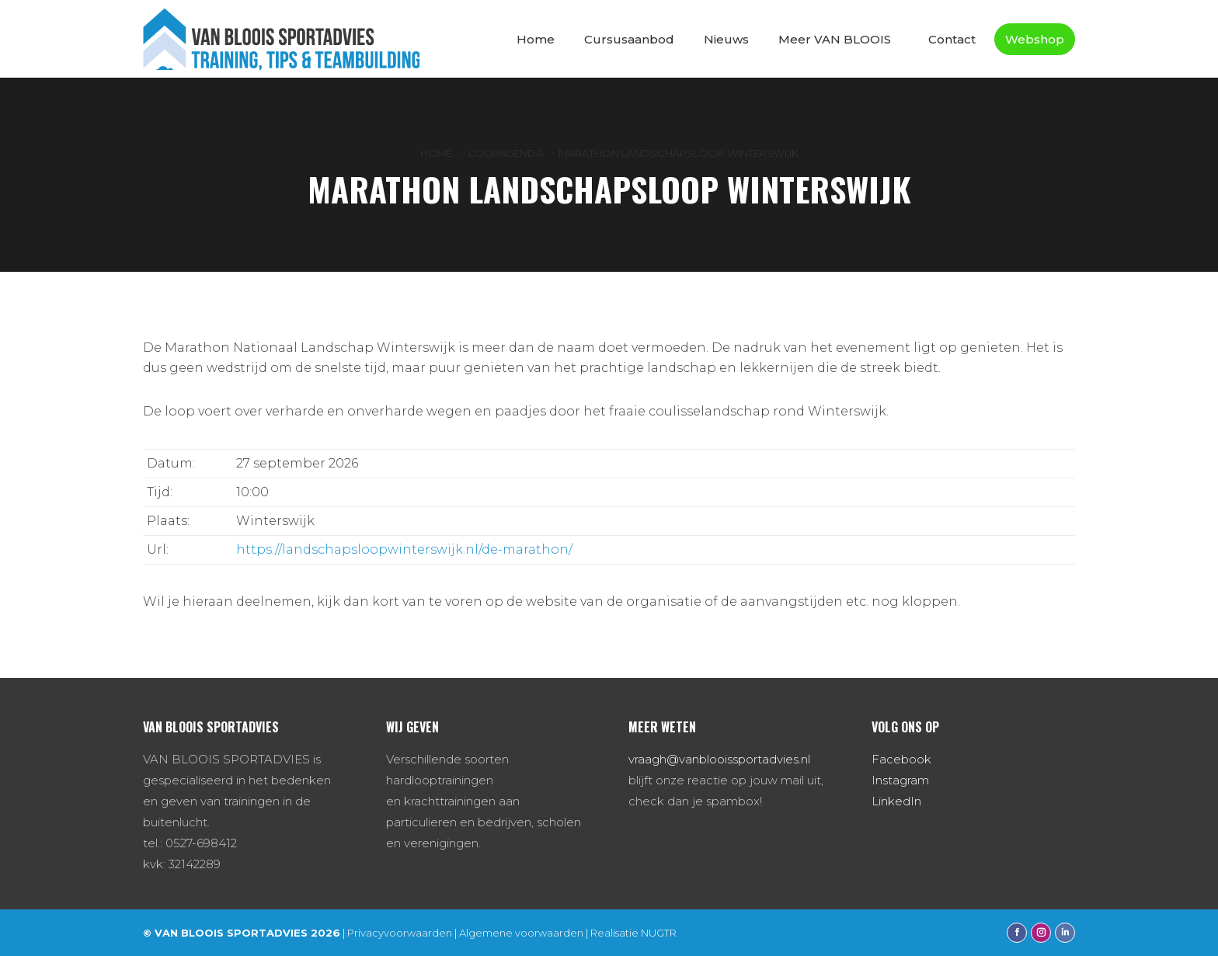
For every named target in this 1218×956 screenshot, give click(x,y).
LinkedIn (896, 801)
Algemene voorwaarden (521, 932)
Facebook (901, 759)
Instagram (900, 780)
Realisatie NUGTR (633, 932)
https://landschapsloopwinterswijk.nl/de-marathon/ (404, 549)
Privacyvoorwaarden (399, 932)
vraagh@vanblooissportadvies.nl (719, 759)
